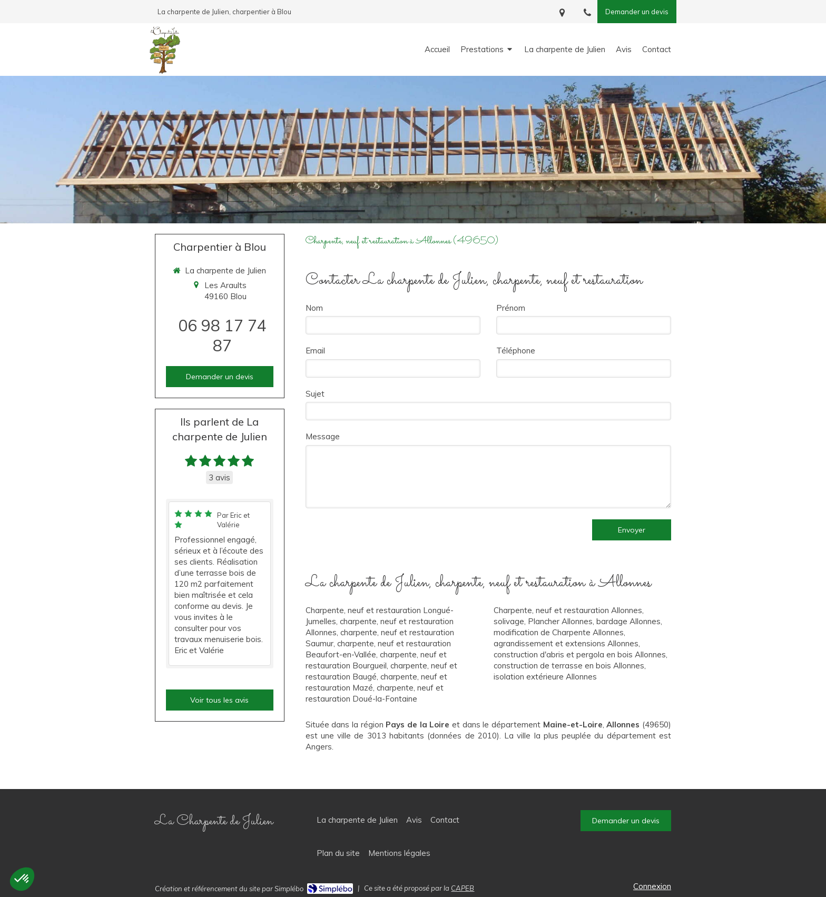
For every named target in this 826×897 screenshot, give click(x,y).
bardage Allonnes (628, 621)
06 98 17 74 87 (222, 336)
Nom (314, 308)
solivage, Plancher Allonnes (543, 621)
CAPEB (462, 888)
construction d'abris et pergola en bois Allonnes (580, 654)
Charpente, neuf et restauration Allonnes (568, 610)
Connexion (652, 886)
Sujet (315, 394)
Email (315, 351)
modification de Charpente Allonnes (559, 632)
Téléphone (515, 351)
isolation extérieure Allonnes (545, 677)
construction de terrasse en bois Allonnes (569, 666)
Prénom (510, 308)
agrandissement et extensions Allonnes (566, 643)
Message (323, 436)
